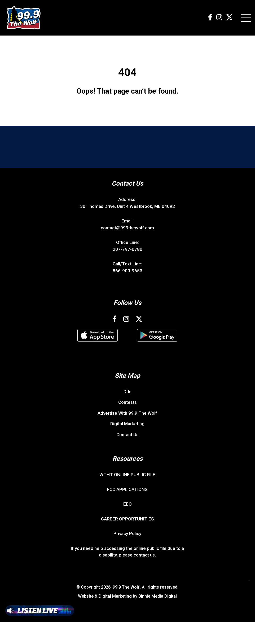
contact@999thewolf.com (127, 227)
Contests (127, 402)
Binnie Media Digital (157, 596)
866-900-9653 (127, 270)
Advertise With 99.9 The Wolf (127, 413)
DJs (127, 391)
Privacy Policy (127, 533)
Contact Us (127, 434)
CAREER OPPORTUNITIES (127, 519)
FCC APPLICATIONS (127, 489)
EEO (127, 504)
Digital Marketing (127, 423)
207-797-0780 (127, 249)
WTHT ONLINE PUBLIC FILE (127, 474)
